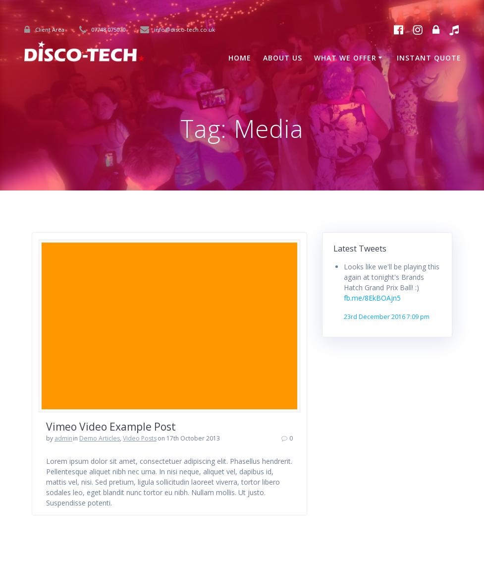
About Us (282, 58)
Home (239, 58)
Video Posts (140, 438)
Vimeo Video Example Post (111, 427)
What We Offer (345, 58)
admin (63, 438)
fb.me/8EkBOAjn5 (372, 298)
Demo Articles (99, 438)
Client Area (49, 29)
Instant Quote (429, 58)
